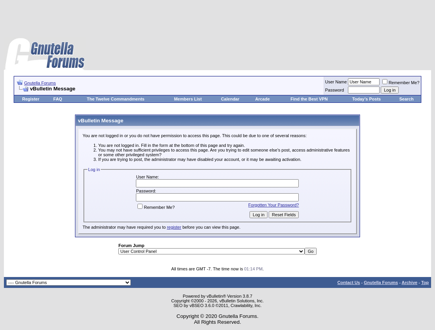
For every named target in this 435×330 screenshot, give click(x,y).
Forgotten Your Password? (273, 205)
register (174, 227)
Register (30, 99)
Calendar (230, 99)
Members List (188, 99)
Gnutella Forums (40, 83)
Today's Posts (366, 99)
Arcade (262, 99)
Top (425, 282)
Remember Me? (400, 82)
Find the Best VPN (309, 99)
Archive (409, 282)
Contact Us (348, 282)
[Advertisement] (217, 19)
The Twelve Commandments (115, 99)
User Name (336, 81)
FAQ (57, 99)
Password (334, 90)
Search (406, 99)
